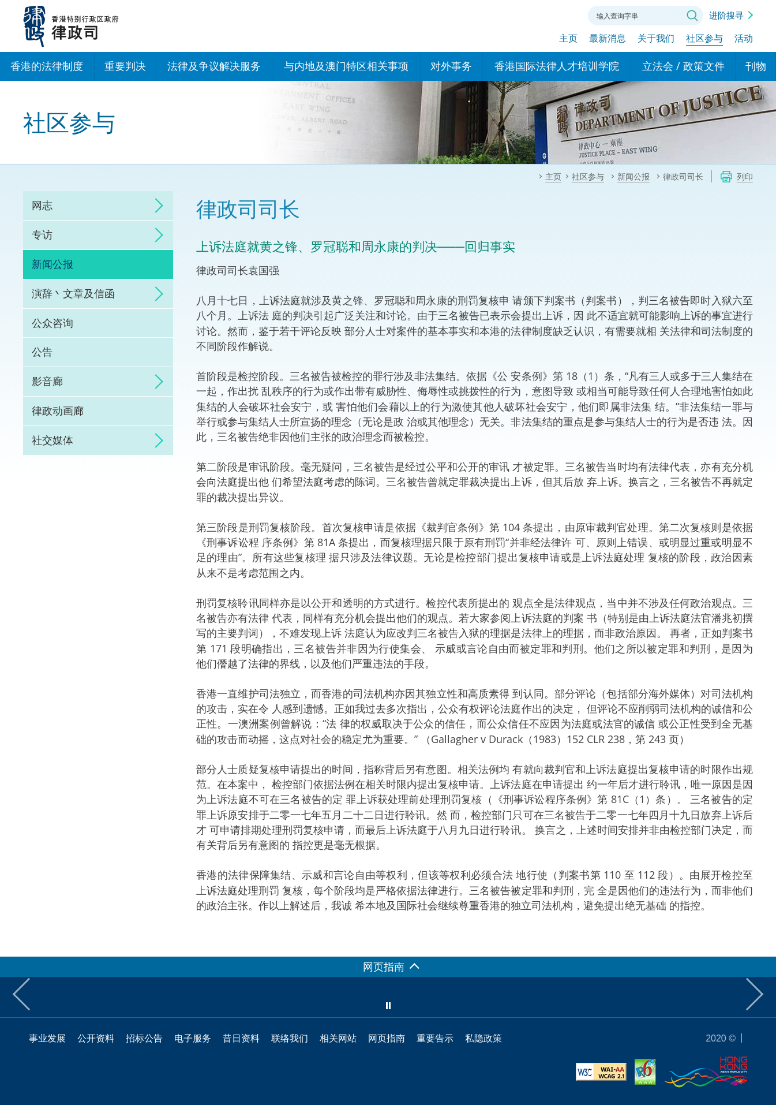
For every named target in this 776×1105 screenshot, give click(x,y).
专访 (42, 234)
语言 (501, 14)
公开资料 (95, 1038)
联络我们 (564, 14)
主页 (568, 38)
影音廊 (47, 381)
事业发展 (47, 1038)
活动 (743, 38)
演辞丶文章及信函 (73, 293)
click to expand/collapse (155, 205)
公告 (42, 352)
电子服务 (192, 1038)
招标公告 (144, 1038)
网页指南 (386, 1038)
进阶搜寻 (726, 15)
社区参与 (704, 38)
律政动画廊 (58, 410)
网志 (42, 205)
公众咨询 (52, 323)
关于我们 (656, 38)
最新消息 (607, 38)
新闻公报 (52, 264)
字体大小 (533, 14)
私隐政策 (483, 1038)
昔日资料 (241, 1038)
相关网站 (338, 1038)
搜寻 (692, 15)
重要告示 (435, 1038)
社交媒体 (52, 440)
